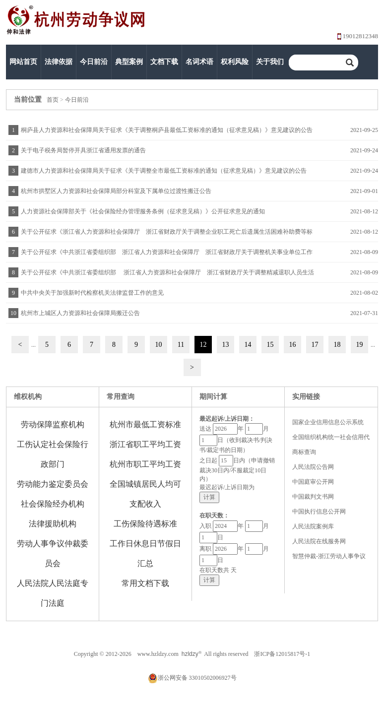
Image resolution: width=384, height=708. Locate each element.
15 (270, 344)
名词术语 (199, 61)
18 (337, 344)
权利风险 (235, 61)
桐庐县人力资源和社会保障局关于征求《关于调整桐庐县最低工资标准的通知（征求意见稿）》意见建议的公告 (167, 130)
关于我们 (270, 61)
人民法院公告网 (313, 466)
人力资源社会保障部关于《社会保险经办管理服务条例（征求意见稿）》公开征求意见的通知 (143, 211)
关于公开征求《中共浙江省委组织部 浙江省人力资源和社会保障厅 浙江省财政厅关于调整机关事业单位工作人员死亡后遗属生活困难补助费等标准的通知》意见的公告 (165, 255)
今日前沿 (94, 61)
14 (248, 344)
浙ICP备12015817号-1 (282, 653)
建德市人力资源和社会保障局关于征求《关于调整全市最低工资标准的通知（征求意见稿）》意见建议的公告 (164, 170)
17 (315, 344)
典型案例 (129, 61)
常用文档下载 (145, 583)
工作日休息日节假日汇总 (145, 553)
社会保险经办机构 (52, 504)
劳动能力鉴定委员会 (52, 484)
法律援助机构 (52, 523)
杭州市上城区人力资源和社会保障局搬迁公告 (80, 313)
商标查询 (304, 452)
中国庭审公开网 (313, 481)
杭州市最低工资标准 (145, 424)
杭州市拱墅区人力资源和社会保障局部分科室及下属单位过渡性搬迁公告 (116, 191)
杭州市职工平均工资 (145, 464)
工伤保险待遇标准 (145, 523)
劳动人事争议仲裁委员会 (52, 553)
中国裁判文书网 (313, 496)
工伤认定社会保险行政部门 (52, 454)
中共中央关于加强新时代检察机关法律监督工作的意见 (92, 292)
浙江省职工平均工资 (145, 444)
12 (203, 344)
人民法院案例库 (313, 526)
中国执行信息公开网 (319, 511)
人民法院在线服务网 (319, 541)
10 (158, 344)
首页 (53, 99)
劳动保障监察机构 (52, 424)
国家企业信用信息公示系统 (328, 422)
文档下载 (164, 61)
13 (225, 344)
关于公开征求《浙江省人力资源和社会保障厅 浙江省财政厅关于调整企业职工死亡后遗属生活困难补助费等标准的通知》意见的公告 (165, 235)
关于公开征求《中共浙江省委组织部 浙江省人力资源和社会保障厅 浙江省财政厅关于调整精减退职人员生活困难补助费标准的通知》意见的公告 (166, 275)
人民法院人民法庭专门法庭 (52, 593)
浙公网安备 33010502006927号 (192, 677)
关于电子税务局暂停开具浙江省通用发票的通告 (83, 150)
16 (292, 344)
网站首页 (23, 61)
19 (359, 344)
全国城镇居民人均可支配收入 (145, 494)
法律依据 (58, 61)
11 (181, 344)
